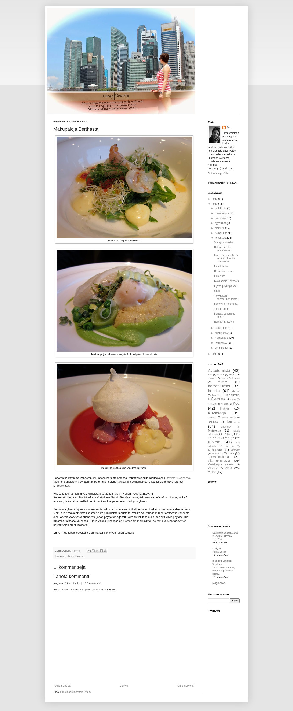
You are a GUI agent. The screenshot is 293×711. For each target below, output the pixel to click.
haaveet (222, 381)
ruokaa (214, 442)
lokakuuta (221, 218)
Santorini (229, 446)
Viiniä (228, 468)
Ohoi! (217, 290)
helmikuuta (221, 342)
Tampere (229, 453)
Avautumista (219, 370)
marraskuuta (222, 213)
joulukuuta (221, 208)
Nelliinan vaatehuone (225, 533)
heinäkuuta (221, 233)
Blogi (232, 374)
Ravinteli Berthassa (178, 477)
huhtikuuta (221, 333)
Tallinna (216, 453)
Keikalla (212, 404)
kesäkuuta (221, 237)
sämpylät (235, 450)
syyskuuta (221, 223)
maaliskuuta (222, 337)
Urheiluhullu (221, 266)
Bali (210, 374)
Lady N (216, 548)
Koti (236, 403)
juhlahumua (232, 395)
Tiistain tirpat (221, 308)
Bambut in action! (224, 321)
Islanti (215, 395)
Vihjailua (212, 468)
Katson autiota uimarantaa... (223, 249)
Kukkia (224, 408)
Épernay (224, 378)
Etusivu (124, 685)
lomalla (233, 421)
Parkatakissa (219, 552)
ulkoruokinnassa (75, 556)
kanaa (233, 399)
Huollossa (219, 276)
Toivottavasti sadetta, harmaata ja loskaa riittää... (223, 570)
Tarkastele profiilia (218, 173)
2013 (215, 198)
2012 (215, 204)
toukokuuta (221, 327)
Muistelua (214, 430)
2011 (215, 353)
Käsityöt (212, 417)
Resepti (229, 437)
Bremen (212, 378)
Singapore (215, 449)
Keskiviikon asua (223, 271)
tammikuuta (222, 347)
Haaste (236, 378)
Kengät (224, 404)
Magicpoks (218, 583)
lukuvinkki (226, 426)
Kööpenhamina (229, 417)
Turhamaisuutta (218, 457)
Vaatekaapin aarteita (221, 464)
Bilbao (220, 374)
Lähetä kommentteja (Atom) (75, 691)
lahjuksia (213, 422)
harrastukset (219, 386)
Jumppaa (219, 398)
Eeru (229, 127)
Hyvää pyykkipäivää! (225, 286)
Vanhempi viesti (185, 685)
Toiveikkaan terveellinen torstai (226, 297)
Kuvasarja (217, 413)
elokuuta (220, 228)
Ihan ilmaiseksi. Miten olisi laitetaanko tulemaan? (226, 258)
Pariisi (226, 434)
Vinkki (212, 472)
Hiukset (236, 391)
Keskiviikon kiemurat (225, 303)
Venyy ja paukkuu (224, 242)
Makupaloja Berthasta (226, 280)
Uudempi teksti (62, 685)
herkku (214, 391)
